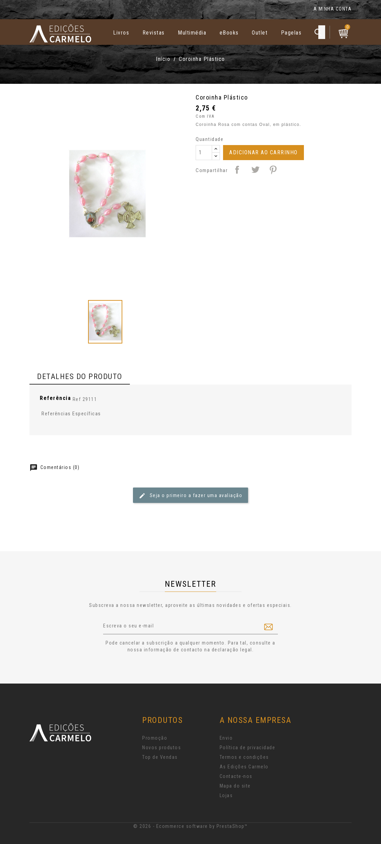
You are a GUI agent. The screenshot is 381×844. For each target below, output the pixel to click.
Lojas (226, 795)
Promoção (154, 738)
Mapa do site (235, 786)
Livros (121, 32)
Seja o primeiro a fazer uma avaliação (190, 495)
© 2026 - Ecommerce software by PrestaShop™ (190, 826)
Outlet (260, 32)
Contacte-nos (236, 776)
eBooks (229, 32)
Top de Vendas (160, 757)
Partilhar (237, 170)
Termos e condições (244, 757)
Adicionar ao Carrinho (263, 152)
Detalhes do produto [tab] (79, 376)
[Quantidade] (204, 152)
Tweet (255, 170)
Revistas (154, 32)
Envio (226, 738)
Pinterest (273, 170)
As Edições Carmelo (244, 766)
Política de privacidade (247, 747)
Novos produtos (161, 747)
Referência (55, 398)
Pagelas (291, 32)
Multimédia (192, 32)
